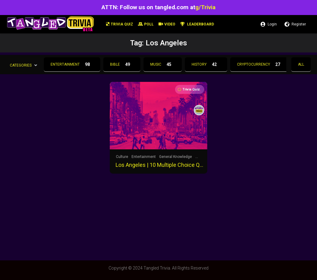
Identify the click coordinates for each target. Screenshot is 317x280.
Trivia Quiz (119, 24)
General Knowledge (175, 157)
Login (269, 24)
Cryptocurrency (260, 64)
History (206, 64)
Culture (122, 157)
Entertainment (72, 64)
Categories (21, 65)
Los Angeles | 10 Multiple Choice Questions (160, 165)
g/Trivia (205, 7)
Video (166, 24)
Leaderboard (197, 24)
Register (295, 24)
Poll (146, 24)
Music (162, 64)
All (301, 64)
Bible (122, 64)
